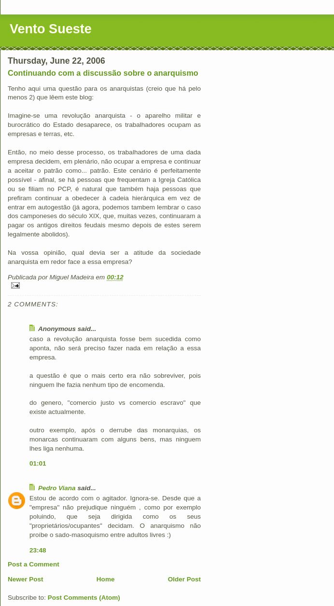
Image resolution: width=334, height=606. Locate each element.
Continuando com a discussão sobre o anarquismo (103, 73)
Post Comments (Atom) (84, 597)
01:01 (37, 463)
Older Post (184, 579)
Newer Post (25, 579)
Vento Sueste (51, 29)
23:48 (37, 550)
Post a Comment (33, 564)
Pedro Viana (57, 488)
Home (106, 579)
